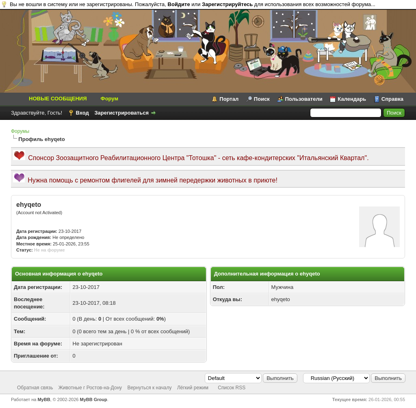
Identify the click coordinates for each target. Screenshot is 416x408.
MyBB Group (93, 399)
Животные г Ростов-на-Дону (90, 388)
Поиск (262, 99)
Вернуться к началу (149, 388)
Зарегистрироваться (121, 113)
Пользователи (304, 99)
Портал (228, 99)
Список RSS (231, 388)
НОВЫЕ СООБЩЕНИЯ (58, 98)
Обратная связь (35, 388)
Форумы (20, 131)
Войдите (179, 4)
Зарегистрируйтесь (227, 4)
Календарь (352, 99)
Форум (109, 98)
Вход (82, 113)
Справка (392, 99)
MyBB (43, 399)
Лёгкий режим (192, 388)
